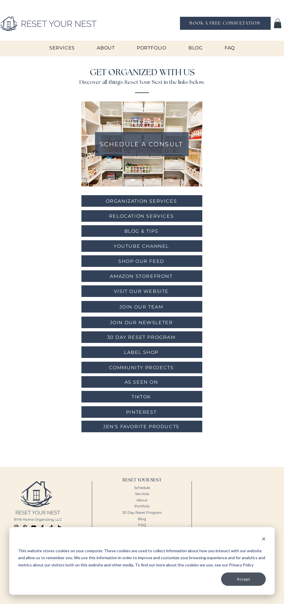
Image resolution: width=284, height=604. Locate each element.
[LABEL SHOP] (141, 352)
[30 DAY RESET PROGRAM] (141, 337)
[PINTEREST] (141, 412)
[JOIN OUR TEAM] (141, 307)
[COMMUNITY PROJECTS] (141, 367)
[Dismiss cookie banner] (264, 539)
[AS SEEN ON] (141, 382)
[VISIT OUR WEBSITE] (141, 291)
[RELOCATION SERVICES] (141, 216)
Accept (243, 579)
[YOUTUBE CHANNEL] (141, 246)
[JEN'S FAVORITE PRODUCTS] (141, 426)
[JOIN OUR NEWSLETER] (141, 322)
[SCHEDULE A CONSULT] (142, 144)
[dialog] (142, 561)
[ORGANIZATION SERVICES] (141, 201)
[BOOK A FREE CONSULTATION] (225, 23)
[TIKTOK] (141, 396)
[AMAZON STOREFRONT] (141, 276)
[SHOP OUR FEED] (141, 261)
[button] (278, 23)
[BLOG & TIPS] (141, 231)
